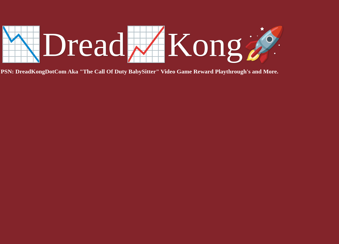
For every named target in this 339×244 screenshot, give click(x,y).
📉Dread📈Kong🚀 (142, 44)
